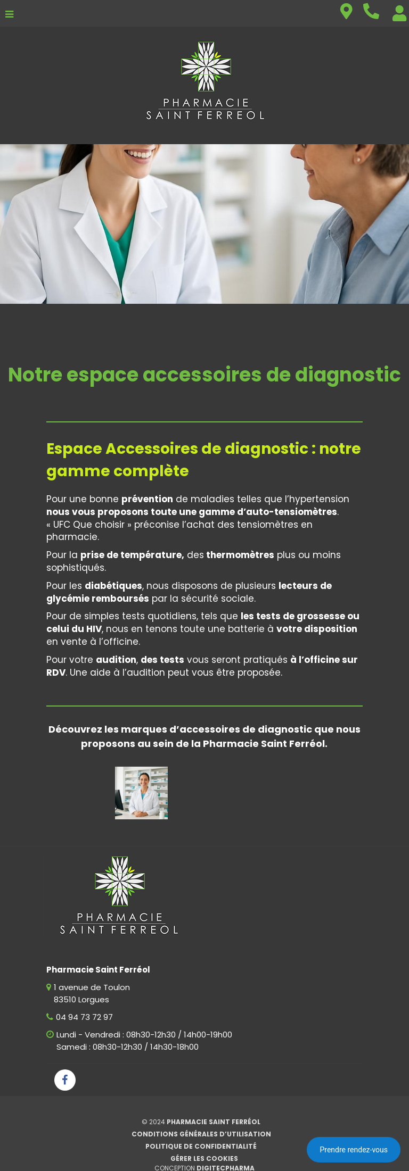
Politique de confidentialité (201, 1146)
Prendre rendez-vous (354, 1149)
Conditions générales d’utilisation (201, 1134)
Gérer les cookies (204, 1158)
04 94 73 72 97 (84, 1017)
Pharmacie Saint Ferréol (213, 1121)
